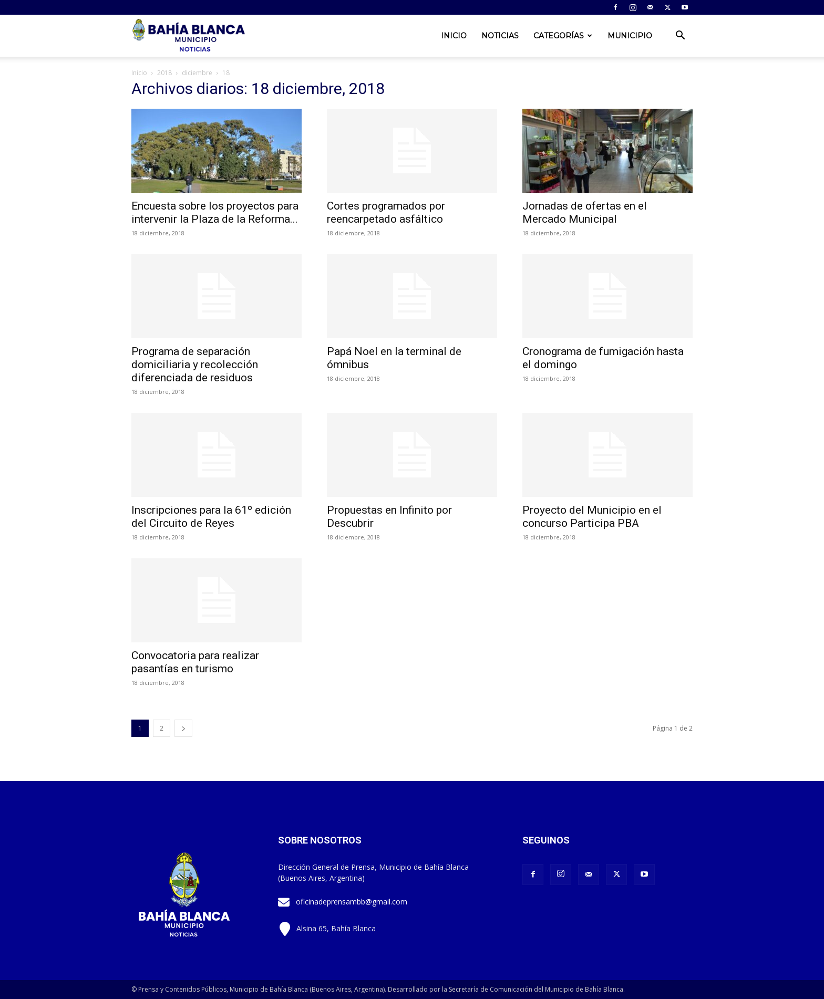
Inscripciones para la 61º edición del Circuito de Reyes (211, 516)
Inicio (454, 35)
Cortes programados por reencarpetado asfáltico (386, 212)
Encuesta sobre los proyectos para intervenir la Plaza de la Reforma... (214, 212)
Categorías (562, 35)
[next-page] (183, 728)
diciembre (197, 72)
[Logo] (189, 36)
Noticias (500, 35)
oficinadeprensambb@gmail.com (351, 902)
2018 (164, 72)
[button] (680, 36)
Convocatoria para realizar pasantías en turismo (195, 662)
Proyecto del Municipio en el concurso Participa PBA (592, 516)
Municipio (629, 35)
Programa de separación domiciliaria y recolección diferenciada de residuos (194, 364)
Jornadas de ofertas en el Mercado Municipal (584, 212)
